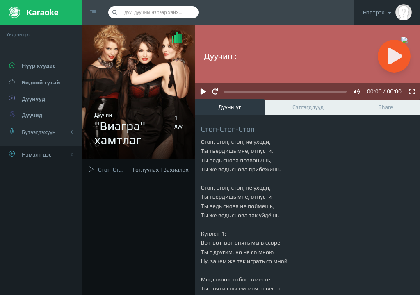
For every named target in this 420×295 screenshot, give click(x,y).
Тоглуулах (145, 169)
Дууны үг (229, 107)
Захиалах (175, 169)
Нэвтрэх (387, 12)
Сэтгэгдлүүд (308, 107)
